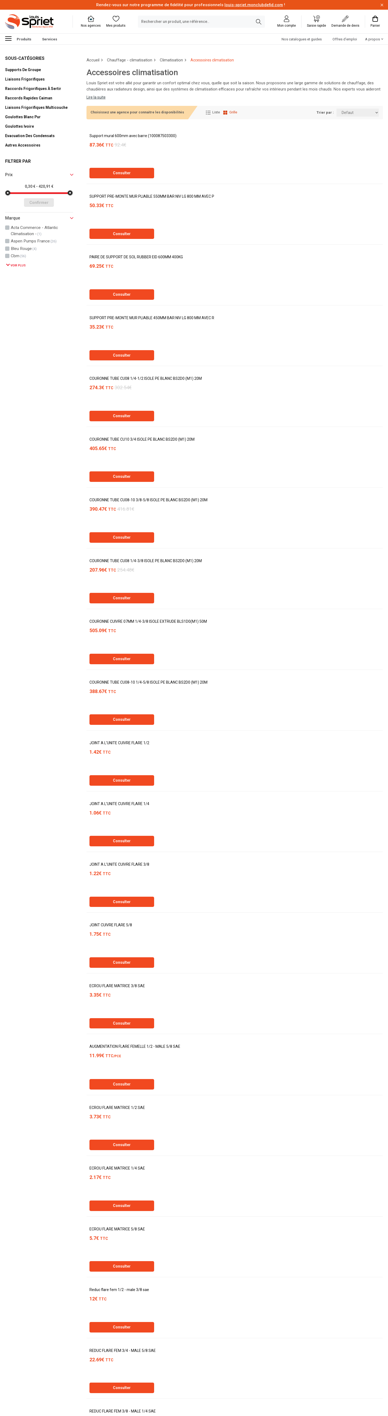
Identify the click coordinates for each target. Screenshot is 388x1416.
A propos (372, 39)
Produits (18, 38)
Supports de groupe (23, 70)
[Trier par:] (358, 113)
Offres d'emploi (344, 39)
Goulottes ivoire (19, 126)
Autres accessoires (22, 145)
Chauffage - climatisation (129, 60)
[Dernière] (146, 1368)
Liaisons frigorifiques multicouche (36, 107)
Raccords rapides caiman (28, 98)
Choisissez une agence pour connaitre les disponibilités (137, 112)
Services (49, 39)
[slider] (7, 192)
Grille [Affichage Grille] (230, 112)
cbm (18, 255)
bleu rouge (24, 248)
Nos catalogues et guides (302, 39)
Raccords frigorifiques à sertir (33, 88)
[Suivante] (124, 1368)
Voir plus (18, 265)
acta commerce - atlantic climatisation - (34, 230)
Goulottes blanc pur (23, 117)
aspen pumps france (34, 241)
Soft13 (145, 1400)
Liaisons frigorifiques (25, 79)
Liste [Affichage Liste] (213, 112)
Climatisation (171, 60)
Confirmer (38, 202)
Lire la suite (96, 97)
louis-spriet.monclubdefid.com (253, 4)
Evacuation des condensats (30, 136)
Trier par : (325, 112)
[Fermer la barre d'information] (382, 5)
